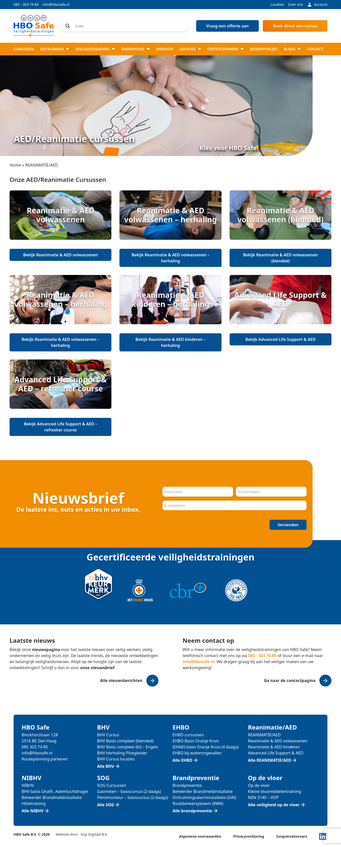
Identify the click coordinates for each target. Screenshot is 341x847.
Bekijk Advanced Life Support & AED (280, 339)
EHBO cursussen (188, 735)
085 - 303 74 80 (26, 4)
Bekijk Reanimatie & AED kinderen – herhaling (170, 342)
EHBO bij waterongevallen (197, 753)
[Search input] (129, 25)
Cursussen (24, 49)
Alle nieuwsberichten (121, 680)
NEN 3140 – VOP (263, 797)
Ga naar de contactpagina (289, 680)
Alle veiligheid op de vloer (274, 805)
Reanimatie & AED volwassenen (277, 741)
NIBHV (28, 785)
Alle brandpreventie (192, 811)
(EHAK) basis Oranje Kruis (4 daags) (206, 747)
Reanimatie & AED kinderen (274, 747)
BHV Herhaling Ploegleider (122, 753)
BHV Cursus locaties (116, 759)
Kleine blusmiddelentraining (274, 791)
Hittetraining (34, 803)
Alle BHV (105, 766)
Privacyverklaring (248, 836)
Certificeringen (222, 49)
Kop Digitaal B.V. (94, 834)
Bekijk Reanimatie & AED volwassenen (60, 255)
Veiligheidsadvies (92, 49)
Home (15, 165)
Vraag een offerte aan (227, 26)
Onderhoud (132, 49)
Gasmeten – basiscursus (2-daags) (129, 791)
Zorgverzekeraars (291, 836)
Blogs (289, 49)
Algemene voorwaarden (200, 836)
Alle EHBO (182, 760)
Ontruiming (52, 49)
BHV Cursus (108, 735)
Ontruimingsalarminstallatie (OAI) (204, 797)
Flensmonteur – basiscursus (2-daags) (132, 797)
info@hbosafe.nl (55, 4)
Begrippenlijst (264, 49)
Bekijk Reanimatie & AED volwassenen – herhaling (170, 258)
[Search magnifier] (67, 25)
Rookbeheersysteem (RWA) (198, 803)
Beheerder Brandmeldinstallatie (52, 797)
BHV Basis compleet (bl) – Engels (127, 747)
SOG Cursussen (111, 785)
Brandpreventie (187, 785)
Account (317, 4)
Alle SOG (105, 805)
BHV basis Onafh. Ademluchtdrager (55, 791)
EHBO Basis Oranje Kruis (196, 741)
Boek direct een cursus (295, 26)
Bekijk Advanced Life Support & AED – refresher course (60, 427)
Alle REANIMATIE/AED (269, 760)
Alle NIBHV (33, 811)
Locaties (277, 4)
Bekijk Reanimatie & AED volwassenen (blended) (280, 258)
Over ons (295, 4)
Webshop (164, 49)
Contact (315, 49)
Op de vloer (259, 785)
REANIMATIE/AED (264, 735)
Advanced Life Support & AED (275, 753)
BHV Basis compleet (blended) (125, 741)
